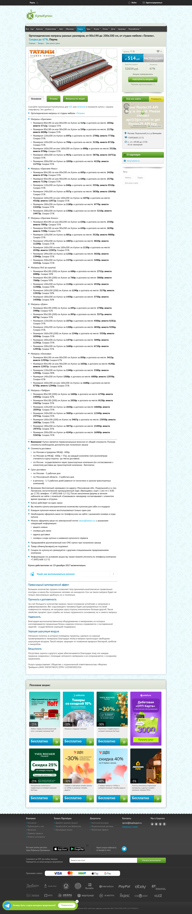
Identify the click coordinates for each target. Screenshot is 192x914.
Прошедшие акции (63, 829)
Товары (81, 28)
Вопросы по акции (75, 98)
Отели (106, 28)
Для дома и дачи (131, 183)
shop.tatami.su (133, 160)
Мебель (128, 177)
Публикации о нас (36, 826)
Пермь (32, 2)
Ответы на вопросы (36, 836)
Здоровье (122, 28)
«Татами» (80, 113)
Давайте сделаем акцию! (66, 823)
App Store (60, 849)
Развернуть (156, 99)
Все (27, 28)
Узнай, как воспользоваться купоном (56, 573)
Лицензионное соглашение (138, 127)
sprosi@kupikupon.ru (132, 823)
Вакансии (32, 829)
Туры (89, 28)
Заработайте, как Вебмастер (68, 826)
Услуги (97, 28)
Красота (40, 28)
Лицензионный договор (102, 826)
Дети (113, 28)
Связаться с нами (130, 826)
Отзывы (54, 98)
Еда (33, 28)
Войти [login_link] (134, 2)
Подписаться (67, 905)
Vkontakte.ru (156, 824)
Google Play (77, 849)
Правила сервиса (35, 833)
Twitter (160, 824)
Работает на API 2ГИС (140, 125)
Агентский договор (100, 823)
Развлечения (51, 28)
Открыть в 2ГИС (156, 126)
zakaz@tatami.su (87, 520)
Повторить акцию (142, 79)
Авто (61, 28)
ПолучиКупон (134, 28)
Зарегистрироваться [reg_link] (154, 2)
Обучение (71, 28)
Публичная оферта (99, 829)
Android (81, 106)
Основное (36, 98)
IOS (71, 106)
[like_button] (158, 51)
